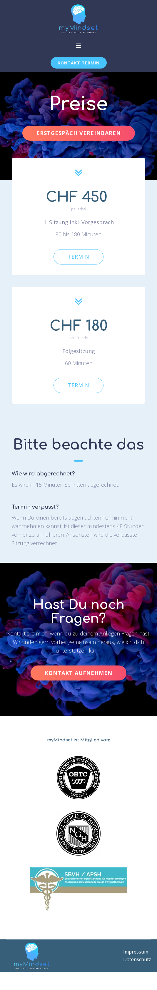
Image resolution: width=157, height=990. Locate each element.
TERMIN (78, 256)
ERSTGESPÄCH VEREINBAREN (78, 133)
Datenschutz (137, 959)
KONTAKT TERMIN (79, 63)
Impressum (135, 952)
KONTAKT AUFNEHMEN (78, 672)
